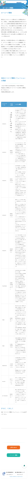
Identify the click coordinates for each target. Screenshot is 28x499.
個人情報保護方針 (9, 479)
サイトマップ (20, 481)
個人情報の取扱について (20, 479)
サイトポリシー (10, 481)
